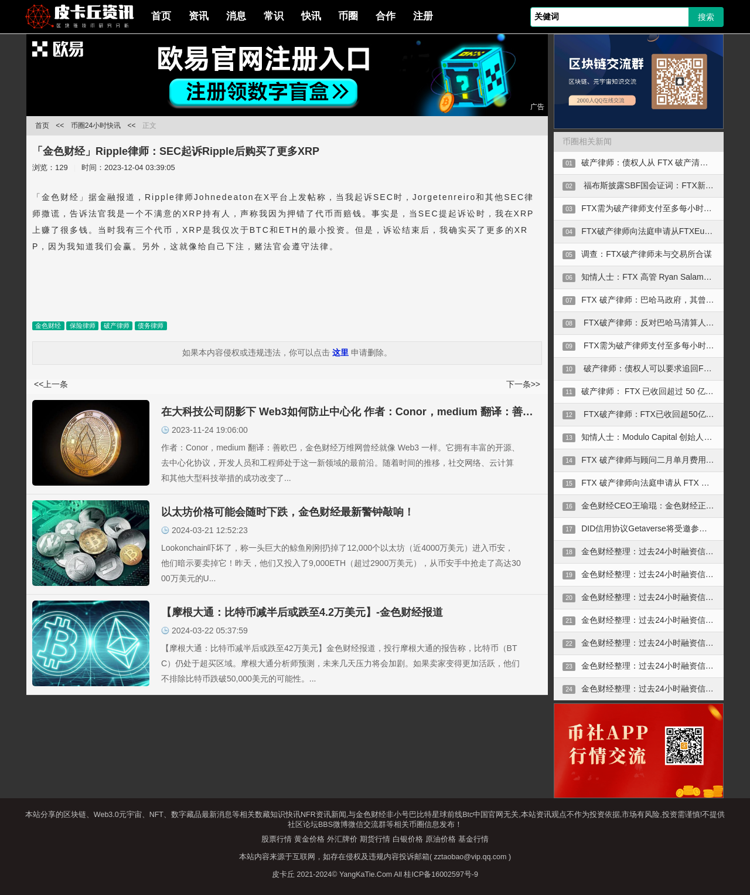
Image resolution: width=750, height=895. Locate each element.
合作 (386, 16)
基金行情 (473, 839)
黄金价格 (309, 839)
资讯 (199, 16)
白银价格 (408, 839)
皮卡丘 (283, 874)
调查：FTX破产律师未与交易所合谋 (646, 254)
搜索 (706, 17)
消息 (236, 16)
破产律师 (116, 325)
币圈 (348, 16)
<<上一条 (51, 384)
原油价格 (440, 839)
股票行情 (276, 839)
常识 (274, 16)
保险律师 (83, 325)
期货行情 (375, 839)
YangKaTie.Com (365, 874)
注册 (423, 16)
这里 (340, 352)
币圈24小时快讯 (96, 125)
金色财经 (48, 325)
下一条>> (523, 384)
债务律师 (150, 325)
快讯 (311, 16)
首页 (161, 16)
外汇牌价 (342, 839)
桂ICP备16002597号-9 (441, 874)
